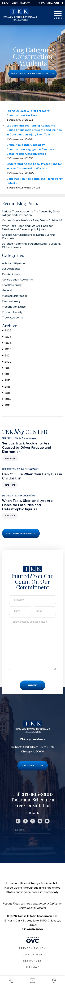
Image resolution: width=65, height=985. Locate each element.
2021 (6, 355)
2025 (6, 337)
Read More (10, 466)
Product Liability (12, 312)
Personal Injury (11, 301)
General (7, 290)
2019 (6, 368)
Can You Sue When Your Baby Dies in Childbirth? (32, 220)
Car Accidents (11, 274)
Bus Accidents (11, 269)
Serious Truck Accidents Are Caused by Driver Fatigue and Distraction (31, 213)
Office (54, 981)
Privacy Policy (32, 956)
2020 (6, 361)
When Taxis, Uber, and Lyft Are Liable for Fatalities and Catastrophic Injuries (27, 227)
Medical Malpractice (15, 296)
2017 (6, 380)
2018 (6, 374)
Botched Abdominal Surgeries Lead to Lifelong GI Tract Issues (31, 245)
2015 (6, 393)
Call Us (11, 981)
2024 (6, 343)
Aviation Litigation (13, 263)
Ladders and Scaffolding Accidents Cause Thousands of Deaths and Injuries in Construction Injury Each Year (34, 130)
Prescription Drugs (14, 307)
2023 (6, 349)
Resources (32, 968)
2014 (6, 399)
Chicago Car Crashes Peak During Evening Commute (28, 236)
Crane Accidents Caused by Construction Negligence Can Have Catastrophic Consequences (30, 149)
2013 (6, 405)
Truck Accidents (12, 317)
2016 (6, 386)
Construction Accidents (17, 279)
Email (32, 981)
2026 (6, 330)
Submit (32, 693)
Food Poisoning (11, 285)
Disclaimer (32, 962)
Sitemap (32, 975)
